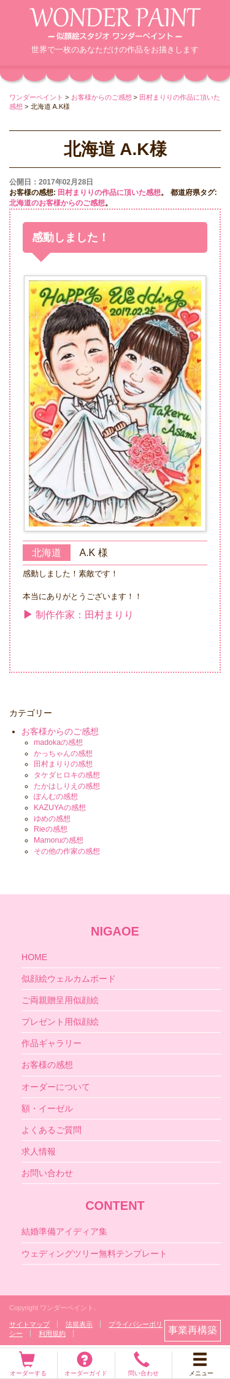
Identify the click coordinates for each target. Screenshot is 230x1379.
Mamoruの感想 (58, 840)
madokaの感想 (58, 742)
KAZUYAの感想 (60, 807)
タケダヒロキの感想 (67, 775)
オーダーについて (55, 1087)
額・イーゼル (47, 1108)
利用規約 (52, 1333)
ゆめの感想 (52, 818)
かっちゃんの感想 (63, 753)
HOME (34, 957)
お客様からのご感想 (60, 731)
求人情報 (38, 1151)
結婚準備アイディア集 (64, 1231)
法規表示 (79, 1324)
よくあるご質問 (51, 1130)
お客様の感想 (47, 1065)
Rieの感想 (50, 829)
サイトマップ (29, 1324)
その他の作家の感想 (67, 851)
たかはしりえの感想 (67, 786)
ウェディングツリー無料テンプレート (94, 1253)
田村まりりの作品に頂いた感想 (109, 192)
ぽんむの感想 (56, 796)
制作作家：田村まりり (78, 615)
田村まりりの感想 (63, 764)
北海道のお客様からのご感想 (57, 203)
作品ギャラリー (51, 1043)
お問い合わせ (47, 1173)
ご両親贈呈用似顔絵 (60, 1000)
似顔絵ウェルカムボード (68, 979)
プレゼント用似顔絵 (60, 1022)
